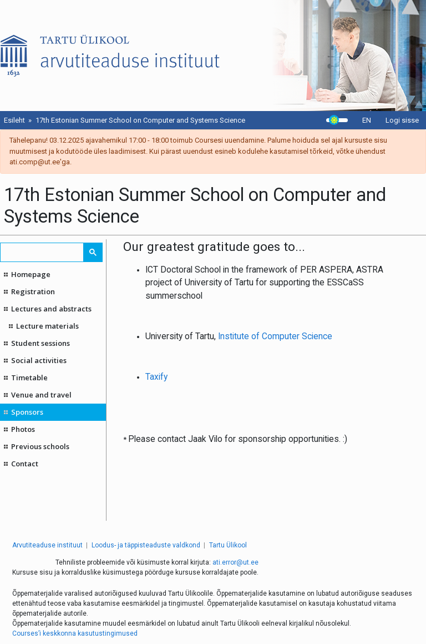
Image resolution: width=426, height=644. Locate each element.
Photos (23, 429)
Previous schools (40, 446)
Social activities (39, 360)
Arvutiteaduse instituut (47, 545)
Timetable (29, 378)
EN (366, 120)
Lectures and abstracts (51, 309)
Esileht (14, 120)
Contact (24, 464)
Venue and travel (41, 395)
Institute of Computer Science (275, 336)
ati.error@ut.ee (235, 562)
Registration (33, 291)
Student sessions (40, 343)
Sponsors (27, 412)
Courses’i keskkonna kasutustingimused (75, 633)
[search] (42, 252)
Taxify (156, 377)
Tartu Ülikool (228, 545)
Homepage (30, 274)
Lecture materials (47, 326)
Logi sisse (402, 120)
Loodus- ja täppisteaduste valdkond (146, 545)
